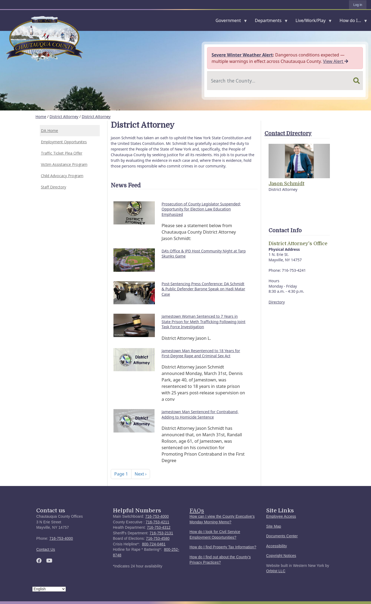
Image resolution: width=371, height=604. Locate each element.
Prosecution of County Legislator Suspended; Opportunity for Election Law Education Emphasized (201, 209)
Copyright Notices (281, 556)
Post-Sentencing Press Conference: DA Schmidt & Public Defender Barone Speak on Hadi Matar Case (203, 289)
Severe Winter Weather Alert (242, 55)
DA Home (49, 130)
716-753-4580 (158, 539)
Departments (269, 21)
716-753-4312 (158, 528)
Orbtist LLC (276, 571)
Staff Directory (53, 187)
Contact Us (45, 550)
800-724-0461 (154, 544)
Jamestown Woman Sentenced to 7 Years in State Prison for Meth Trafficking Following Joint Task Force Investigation (203, 321)
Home (40, 116)
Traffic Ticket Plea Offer (61, 153)
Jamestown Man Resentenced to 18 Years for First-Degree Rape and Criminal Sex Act (201, 353)
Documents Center (282, 536)
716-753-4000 (61, 539)
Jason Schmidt (286, 183)
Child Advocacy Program (62, 175)
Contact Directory (288, 133)
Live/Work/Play (311, 21)
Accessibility (276, 546)
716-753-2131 (161, 533)
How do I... (351, 21)
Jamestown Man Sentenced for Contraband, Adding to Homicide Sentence (200, 414)
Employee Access (281, 516)
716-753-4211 (157, 522)
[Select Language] (49, 589)
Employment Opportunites (64, 141)
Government (229, 21)
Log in (357, 5)
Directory (277, 302)
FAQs (197, 510)
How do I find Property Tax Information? (223, 547)
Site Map (273, 526)
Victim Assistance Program (64, 164)
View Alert (335, 61)
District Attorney (63, 116)
